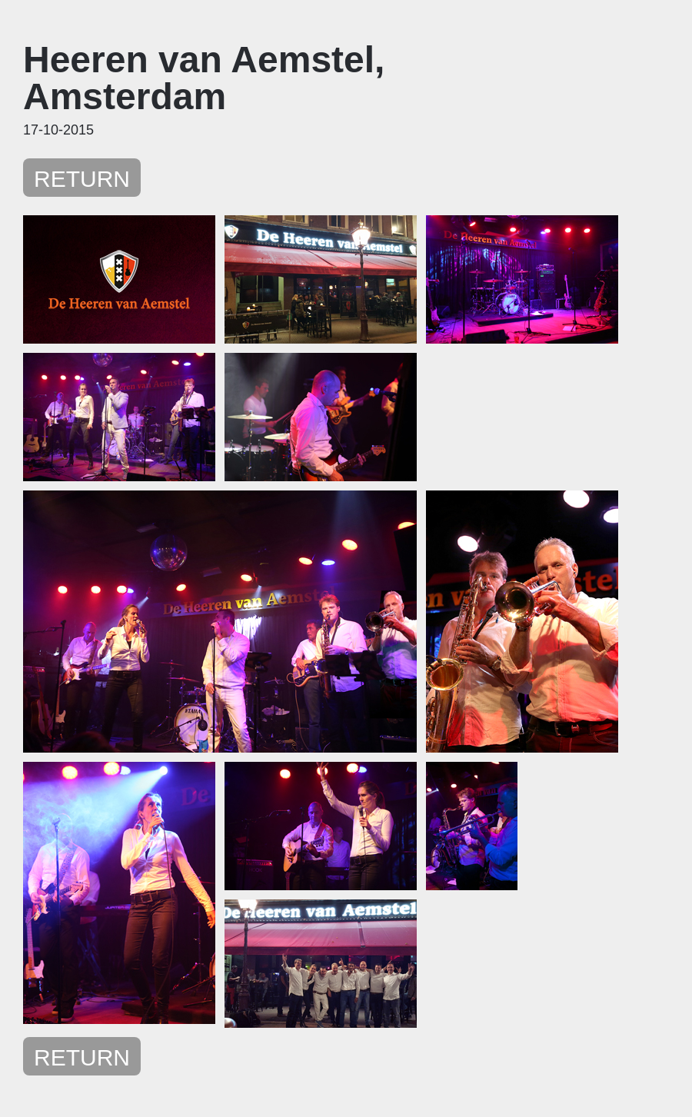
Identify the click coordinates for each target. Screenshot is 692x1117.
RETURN (82, 178)
